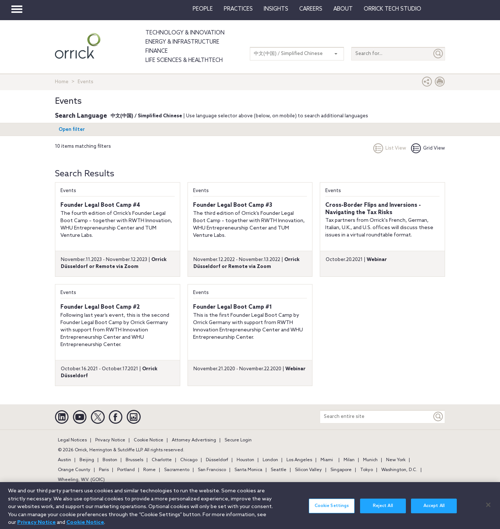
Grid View (428, 148)
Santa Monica (248, 470)
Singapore (341, 470)
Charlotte (162, 460)
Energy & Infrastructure (182, 42)
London (270, 460)
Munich (370, 460)
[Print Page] (440, 83)
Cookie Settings (332, 509)
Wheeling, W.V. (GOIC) (81, 479)
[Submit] (438, 53)
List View (389, 148)
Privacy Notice (110, 440)
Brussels (134, 460)
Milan (349, 460)
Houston (245, 460)
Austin (64, 460)
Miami (327, 460)
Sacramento (176, 470)
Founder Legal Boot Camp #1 (232, 307)
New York (395, 460)
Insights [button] (276, 9)
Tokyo (366, 470)
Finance (156, 51)
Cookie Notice (148, 440)
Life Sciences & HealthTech (184, 60)
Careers (310, 9)
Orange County (74, 470)
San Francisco (212, 470)
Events (68, 191)
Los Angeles (299, 460)
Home (61, 82)
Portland (126, 470)
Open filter (72, 129)
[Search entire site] (376, 416)
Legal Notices (72, 440)
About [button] (343, 9)
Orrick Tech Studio (392, 9)
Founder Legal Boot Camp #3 (232, 205)
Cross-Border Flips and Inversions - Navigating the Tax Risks (373, 209)
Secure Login (238, 440)
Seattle (278, 470)
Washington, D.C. (399, 470)
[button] (427, 83)
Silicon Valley (308, 470)
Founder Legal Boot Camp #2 (100, 307)
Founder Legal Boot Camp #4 (100, 205)
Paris (104, 470)
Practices (238, 9)
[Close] (488, 508)
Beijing (86, 460)
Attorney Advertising (194, 440)
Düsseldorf (217, 460)
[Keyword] (438, 416)
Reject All (383, 509)
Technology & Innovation (185, 33)
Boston (110, 460)
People (203, 9)
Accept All (434, 509)
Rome (149, 470)
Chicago (188, 460)
